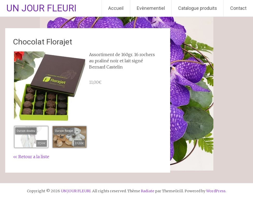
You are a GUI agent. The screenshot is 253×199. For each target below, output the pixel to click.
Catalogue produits (197, 8)
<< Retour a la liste (31, 156)
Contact (238, 8)
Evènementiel (151, 8)
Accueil (116, 8)
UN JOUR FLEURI (41, 8)
